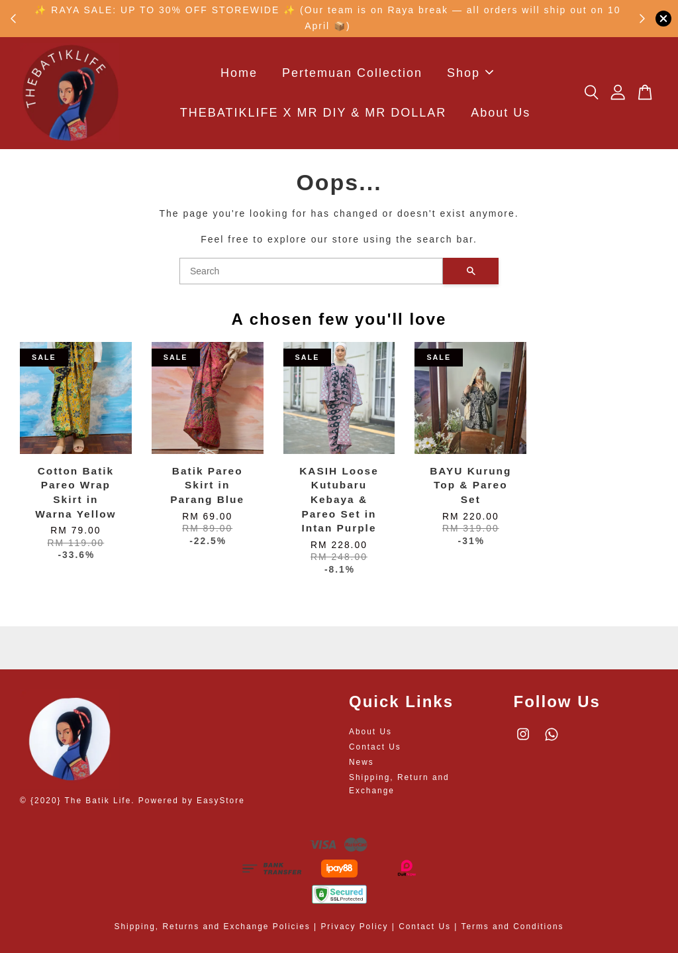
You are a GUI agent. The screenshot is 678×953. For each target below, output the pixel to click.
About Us (500, 113)
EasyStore (221, 800)
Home (239, 73)
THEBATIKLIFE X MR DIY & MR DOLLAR (313, 113)
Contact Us (375, 747)
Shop (470, 73)
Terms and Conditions (512, 926)
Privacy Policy (354, 926)
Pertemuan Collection (352, 73)
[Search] (311, 271)
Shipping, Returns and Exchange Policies (213, 926)
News (361, 762)
